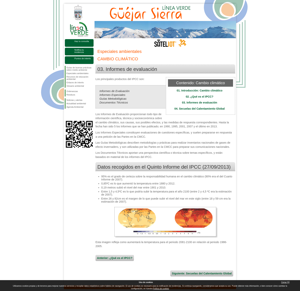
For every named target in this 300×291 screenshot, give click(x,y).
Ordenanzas (72, 91)
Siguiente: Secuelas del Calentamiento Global (202, 273)
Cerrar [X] (285, 282)
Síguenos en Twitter (73, 114)
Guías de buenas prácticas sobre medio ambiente (78, 68)
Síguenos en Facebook (67, 114)
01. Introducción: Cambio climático (199, 90)
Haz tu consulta (81, 41)
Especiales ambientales (77, 73)
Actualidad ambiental (76, 103)
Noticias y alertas (74, 100)
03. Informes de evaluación (199, 102)
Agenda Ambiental (74, 107)
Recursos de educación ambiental (77, 78)
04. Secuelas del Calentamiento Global (199, 108)
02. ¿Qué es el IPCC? (199, 96)
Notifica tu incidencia (79, 51)
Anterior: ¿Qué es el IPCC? (114, 257)
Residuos (70, 95)
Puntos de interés (82, 58)
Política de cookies (161, 289)
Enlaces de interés (75, 82)
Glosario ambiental (75, 86)
